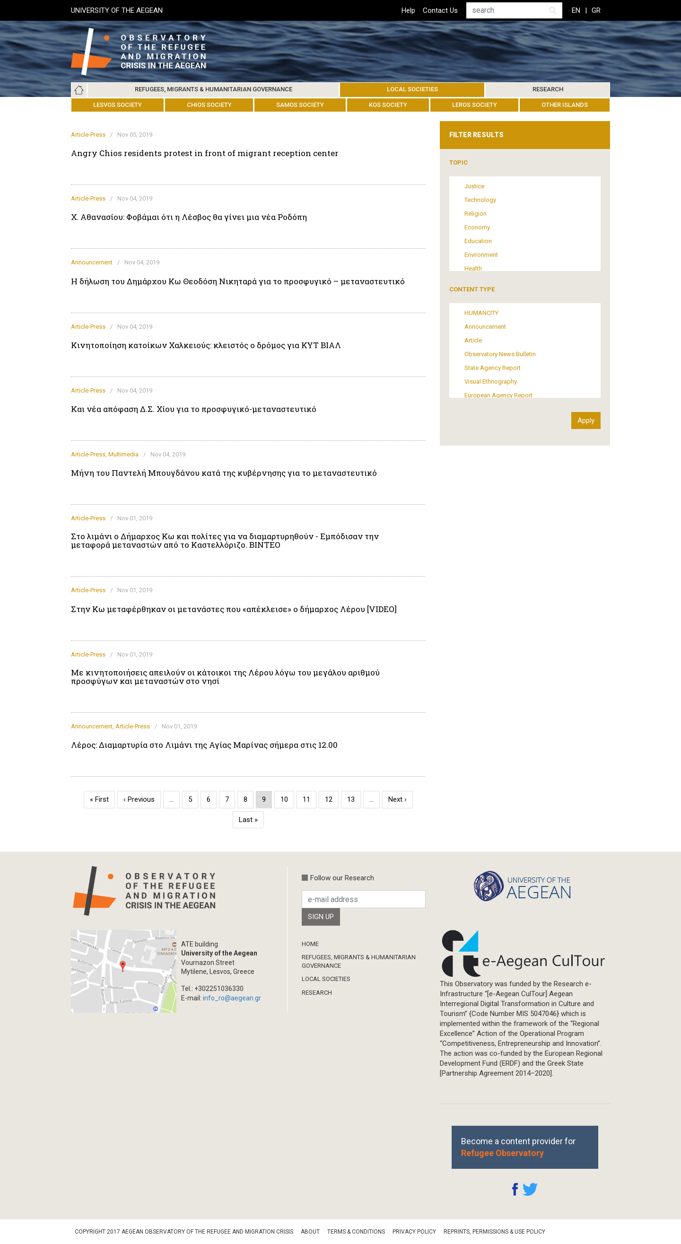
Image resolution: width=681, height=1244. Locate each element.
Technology (480, 199)
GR (596, 10)
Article (473, 340)
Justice (474, 186)
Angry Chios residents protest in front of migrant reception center (205, 153)
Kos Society (388, 104)
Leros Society (474, 104)
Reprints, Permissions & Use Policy (494, 1231)
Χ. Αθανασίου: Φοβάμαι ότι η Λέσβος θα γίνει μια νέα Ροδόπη (189, 217)
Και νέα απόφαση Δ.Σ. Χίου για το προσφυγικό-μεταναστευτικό (193, 409)
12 (332, 799)
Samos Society (300, 104)
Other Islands (564, 104)
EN (576, 10)
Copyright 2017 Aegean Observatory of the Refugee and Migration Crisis (184, 1231)
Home (79, 90)
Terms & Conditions (356, 1231)
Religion (475, 213)
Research (548, 89)
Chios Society (209, 104)
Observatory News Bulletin (500, 354)
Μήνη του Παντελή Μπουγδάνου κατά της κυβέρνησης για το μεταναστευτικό (224, 473)
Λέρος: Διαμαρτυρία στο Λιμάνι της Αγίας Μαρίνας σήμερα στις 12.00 (204, 745)
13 (354, 799)
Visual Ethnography (490, 381)
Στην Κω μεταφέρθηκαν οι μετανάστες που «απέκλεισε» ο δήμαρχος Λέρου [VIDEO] (234, 609)
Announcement (92, 262)
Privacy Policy (414, 1231)
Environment (481, 254)
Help (408, 10)
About (310, 1231)
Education (478, 241)
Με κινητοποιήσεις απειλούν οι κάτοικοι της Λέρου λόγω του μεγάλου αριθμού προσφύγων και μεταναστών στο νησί (225, 676)
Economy (477, 227)
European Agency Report (498, 395)
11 (309, 799)
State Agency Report (492, 367)
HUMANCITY (481, 312)
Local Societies (412, 89)
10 (287, 799)
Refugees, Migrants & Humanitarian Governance (213, 89)
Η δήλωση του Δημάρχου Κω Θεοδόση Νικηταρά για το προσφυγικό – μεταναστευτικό (238, 281)
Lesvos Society (117, 104)
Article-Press (88, 134)
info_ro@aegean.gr (232, 998)
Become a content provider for (518, 1147)
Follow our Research (342, 878)
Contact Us (440, 10)
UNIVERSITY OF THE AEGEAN (117, 10)
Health (473, 268)
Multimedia (123, 454)
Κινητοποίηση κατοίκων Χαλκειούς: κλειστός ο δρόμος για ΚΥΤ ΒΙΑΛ (206, 345)
